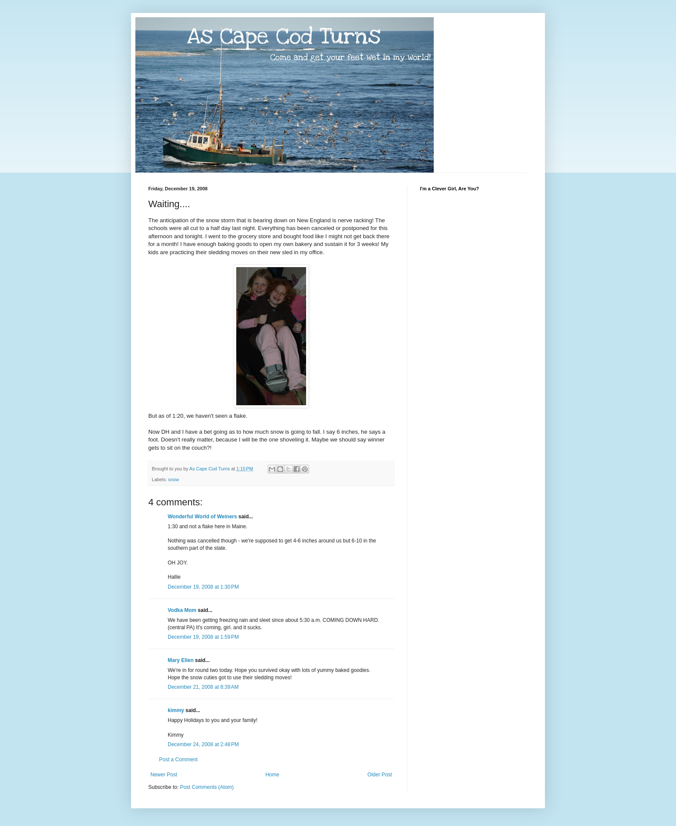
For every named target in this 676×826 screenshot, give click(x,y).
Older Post (379, 775)
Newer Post (163, 775)
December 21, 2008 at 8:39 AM (203, 687)
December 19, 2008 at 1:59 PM (203, 637)
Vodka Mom (182, 610)
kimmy (176, 710)
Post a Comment (178, 760)
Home (272, 775)
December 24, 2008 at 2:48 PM (203, 744)
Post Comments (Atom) (207, 787)
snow (173, 479)
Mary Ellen (181, 660)
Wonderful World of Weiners (202, 517)
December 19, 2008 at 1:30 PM (203, 587)
